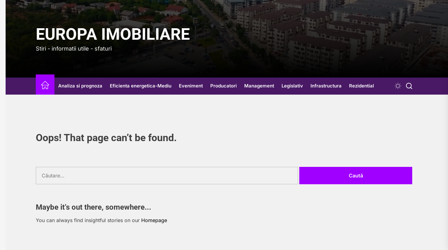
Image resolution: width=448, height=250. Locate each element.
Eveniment (191, 86)
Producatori (223, 86)
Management (259, 86)
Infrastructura (326, 86)
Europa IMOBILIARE (113, 34)
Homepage (154, 220)
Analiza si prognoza (80, 86)
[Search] (409, 86)
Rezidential (361, 86)
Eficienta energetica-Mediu (140, 86)
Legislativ (292, 86)
